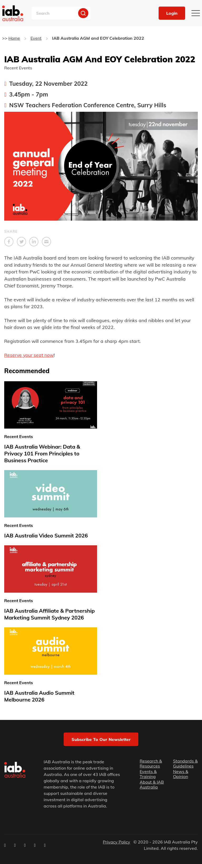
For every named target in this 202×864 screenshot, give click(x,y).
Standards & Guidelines (185, 764)
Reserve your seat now (29, 355)
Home (14, 38)
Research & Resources (151, 764)
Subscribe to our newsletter (101, 739)
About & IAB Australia (152, 785)
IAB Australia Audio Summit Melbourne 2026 (39, 696)
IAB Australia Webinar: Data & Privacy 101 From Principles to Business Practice (42, 453)
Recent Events (18, 67)
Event (36, 38)
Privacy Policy (116, 842)
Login (172, 13)
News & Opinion (180, 774)
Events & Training (148, 774)
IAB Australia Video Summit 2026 (46, 535)
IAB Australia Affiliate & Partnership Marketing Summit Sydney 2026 (49, 614)
